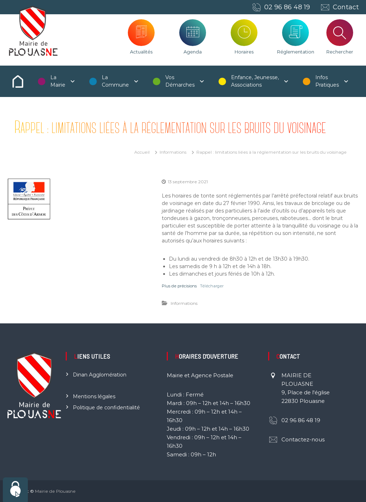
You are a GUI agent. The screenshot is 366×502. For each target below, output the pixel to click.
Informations (173, 152)
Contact (346, 7)
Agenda (193, 52)
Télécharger (212, 285)
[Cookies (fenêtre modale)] (15, 489)
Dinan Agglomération (99, 375)
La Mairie (57, 81)
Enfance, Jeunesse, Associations (255, 81)
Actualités (141, 52)
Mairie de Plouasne (55, 491)
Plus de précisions (179, 285)
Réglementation (295, 52)
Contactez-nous (303, 439)
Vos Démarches (180, 81)
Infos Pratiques (327, 81)
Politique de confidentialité (106, 407)
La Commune (115, 81)
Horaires (244, 52)
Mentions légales (94, 396)
